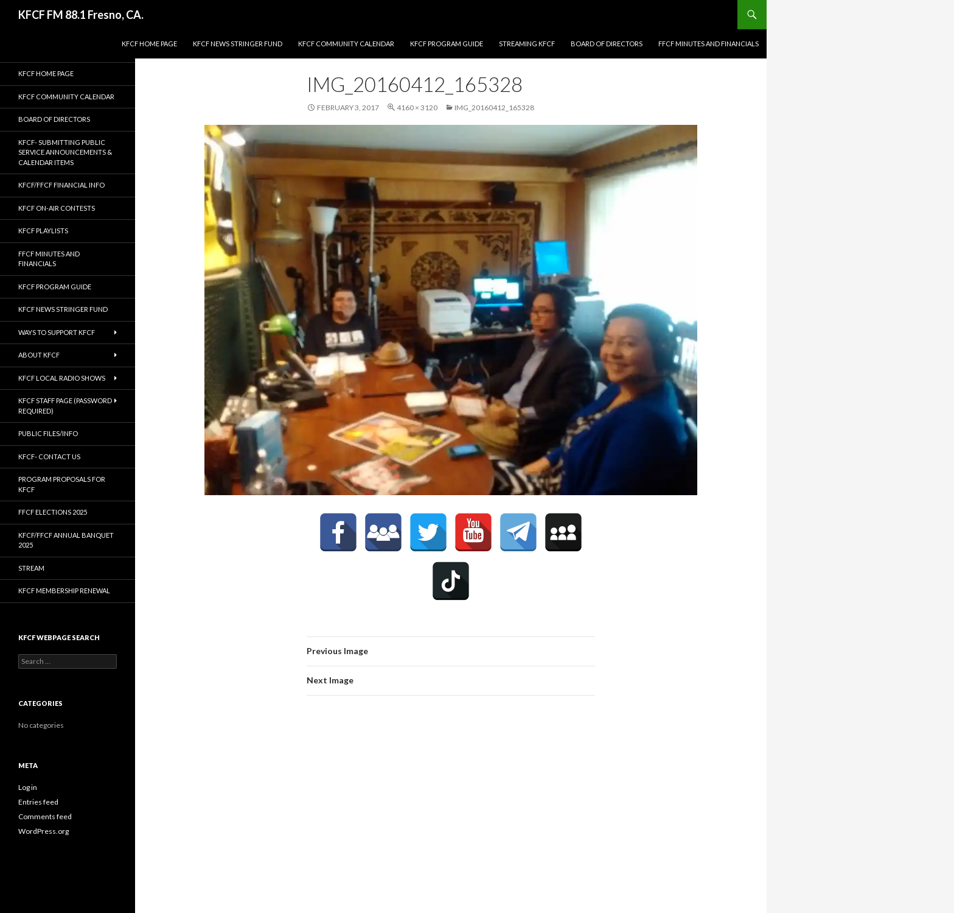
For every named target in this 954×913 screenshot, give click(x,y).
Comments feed (45, 816)
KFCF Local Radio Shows (61, 378)
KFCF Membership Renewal (64, 590)
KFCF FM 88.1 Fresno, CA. (81, 14)
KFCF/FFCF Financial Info (61, 185)
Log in (27, 787)
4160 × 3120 (417, 107)
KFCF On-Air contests (56, 208)
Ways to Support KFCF (56, 332)
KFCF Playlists (43, 230)
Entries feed (38, 801)
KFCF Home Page (149, 44)
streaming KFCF (527, 44)
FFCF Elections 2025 (52, 512)
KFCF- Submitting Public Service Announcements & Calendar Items (65, 152)
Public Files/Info (48, 433)
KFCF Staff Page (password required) (65, 406)
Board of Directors (606, 44)
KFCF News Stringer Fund (237, 44)
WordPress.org (43, 831)
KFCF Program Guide (446, 44)
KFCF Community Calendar (346, 44)
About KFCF (39, 355)
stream (31, 568)
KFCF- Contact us (49, 456)
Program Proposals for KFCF (61, 484)
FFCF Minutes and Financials (708, 44)
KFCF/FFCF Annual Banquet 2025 (66, 540)
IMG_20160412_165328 (494, 107)
